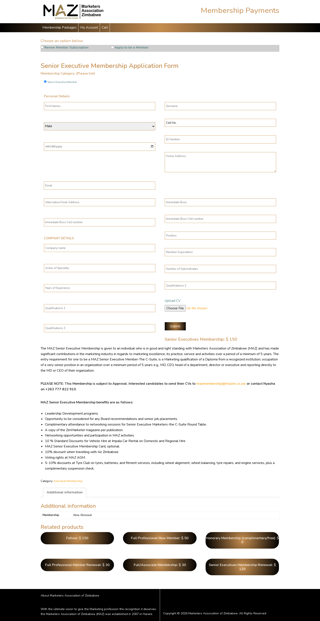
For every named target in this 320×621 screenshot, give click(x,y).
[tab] (64, 492)
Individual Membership (68, 481)
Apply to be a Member (132, 47)
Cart (105, 27)
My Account (89, 27)
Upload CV (172, 301)
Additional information (65, 492)
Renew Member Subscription (66, 47)
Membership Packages (59, 27)
